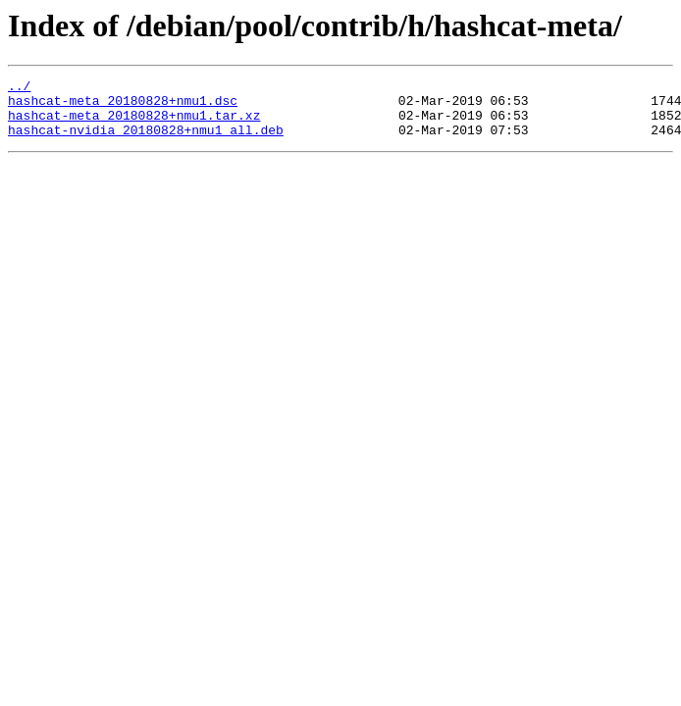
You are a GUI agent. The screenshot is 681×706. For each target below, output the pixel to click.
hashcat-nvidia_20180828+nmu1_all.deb (146, 141)
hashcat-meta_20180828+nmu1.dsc (122, 106)
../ (19, 88)
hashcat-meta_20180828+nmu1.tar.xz (134, 123)
